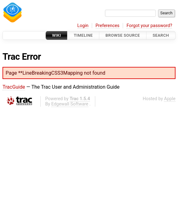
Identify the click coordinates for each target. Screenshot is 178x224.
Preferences (108, 25)
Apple (170, 98)
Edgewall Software (69, 104)
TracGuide (13, 87)
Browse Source (123, 35)
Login (83, 25)
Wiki (56, 35)
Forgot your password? (149, 25)
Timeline (83, 35)
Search (161, 35)
